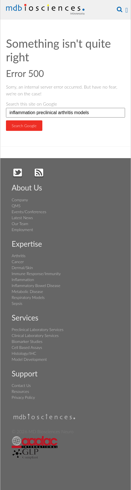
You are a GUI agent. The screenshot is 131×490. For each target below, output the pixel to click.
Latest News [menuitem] (22, 217)
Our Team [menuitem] (20, 223)
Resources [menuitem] (20, 391)
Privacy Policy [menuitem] (23, 397)
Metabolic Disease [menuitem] (27, 291)
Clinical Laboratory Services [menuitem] (35, 335)
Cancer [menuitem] (18, 261)
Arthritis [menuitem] (19, 255)
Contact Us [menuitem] (21, 385)
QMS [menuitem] (16, 205)
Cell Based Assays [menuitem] (27, 347)
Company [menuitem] (20, 199)
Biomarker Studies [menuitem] (27, 341)
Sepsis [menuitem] (17, 303)
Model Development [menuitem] (29, 359)
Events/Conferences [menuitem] (29, 211)
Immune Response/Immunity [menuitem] (36, 273)
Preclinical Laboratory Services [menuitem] (37, 329)
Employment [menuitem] (22, 229)
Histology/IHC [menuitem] (24, 353)
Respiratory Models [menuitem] (28, 297)
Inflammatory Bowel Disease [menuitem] (36, 285)
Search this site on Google (31, 103)
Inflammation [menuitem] (23, 279)
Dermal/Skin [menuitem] (22, 267)
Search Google (24, 125)
